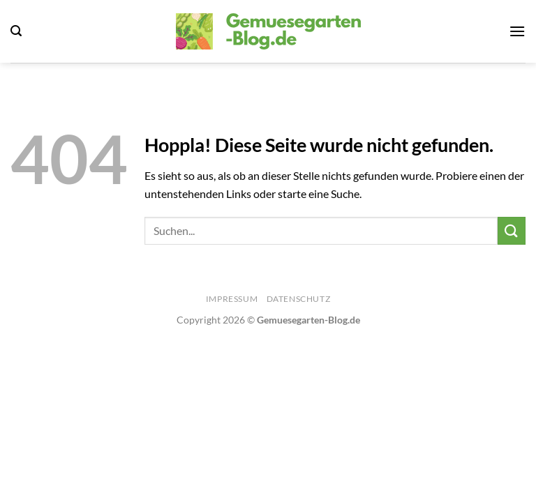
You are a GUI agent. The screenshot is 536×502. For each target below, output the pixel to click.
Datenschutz (299, 299)
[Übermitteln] (512, 230)
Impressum (232, 299)
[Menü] (517, 31)
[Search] (16, 31)
